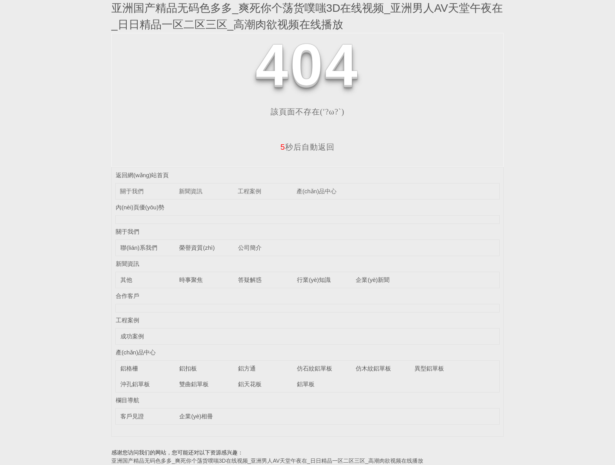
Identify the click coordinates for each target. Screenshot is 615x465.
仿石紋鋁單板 (314, 368)
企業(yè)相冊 (196, 416)
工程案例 (249, 191)
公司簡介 (250, 247)
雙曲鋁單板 (194, 384)
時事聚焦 (191, 279)
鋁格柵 (129, 368)
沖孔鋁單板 (135, 384)
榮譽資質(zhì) (197, 247)
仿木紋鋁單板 (373, 368)
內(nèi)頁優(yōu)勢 (140, 207)
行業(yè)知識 (314, 279)
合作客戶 (127, 295)
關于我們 (132, 191)
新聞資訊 (190, 191)
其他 (126, 279)
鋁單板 (306, 384)
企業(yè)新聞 (372, 279)
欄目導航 (127, 400)
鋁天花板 (250, 384)
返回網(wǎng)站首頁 (142, 175)
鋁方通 (247, 368)
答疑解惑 (250, 279)
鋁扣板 (188, 368)
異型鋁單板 (429, 368)
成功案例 (132, 336)
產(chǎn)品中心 (317, 191)
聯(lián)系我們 (138, 247)
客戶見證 (132, 416)
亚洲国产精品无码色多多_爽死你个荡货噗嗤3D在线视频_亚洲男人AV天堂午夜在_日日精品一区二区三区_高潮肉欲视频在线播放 (267, 461)
